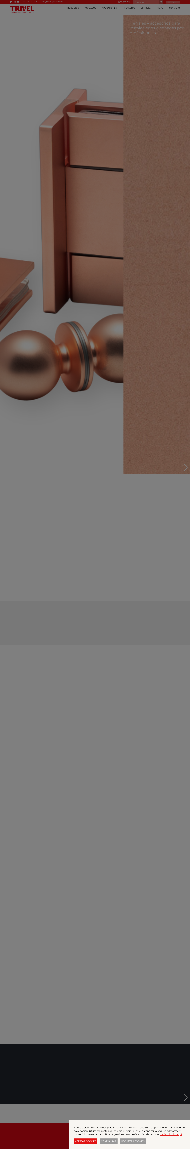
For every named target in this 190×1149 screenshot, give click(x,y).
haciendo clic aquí (171, 1134)
